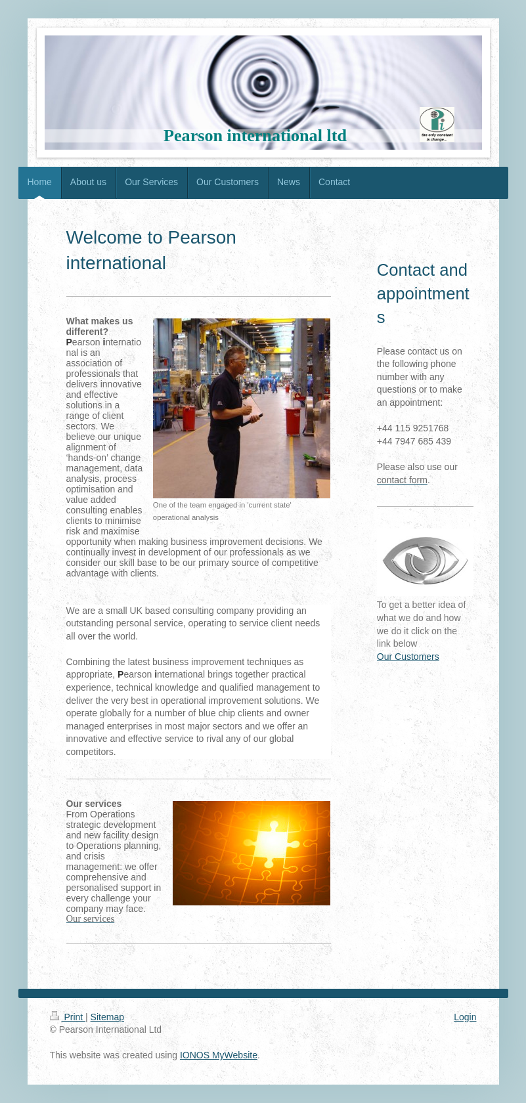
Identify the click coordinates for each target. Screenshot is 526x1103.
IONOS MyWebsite (218, 1055)
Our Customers (408, 656)
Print (68, 1017)
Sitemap (107, 1017)
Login (465, 1017)
